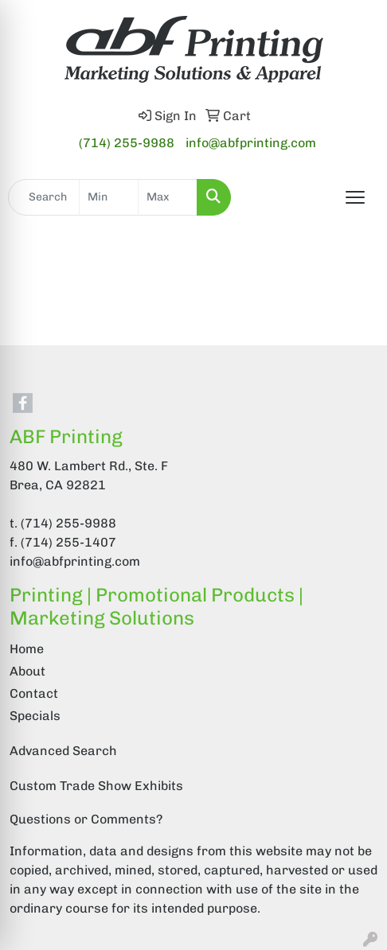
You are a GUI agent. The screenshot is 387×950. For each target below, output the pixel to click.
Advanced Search (63, 750)
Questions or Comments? (86, 819)
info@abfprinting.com (251, 142)
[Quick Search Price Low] (109, 197)
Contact (34, 693)
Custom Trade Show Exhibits (96, 785)
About (27, 671)
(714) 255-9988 (126, 142)
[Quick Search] (44, 197)
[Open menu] (355, 197)
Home (27, 648)
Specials (35, 715)
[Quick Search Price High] (167, 197)
